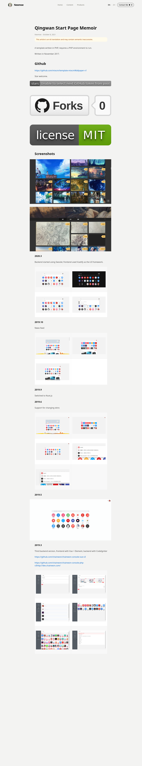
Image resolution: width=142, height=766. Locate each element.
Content (70, 5)
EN (109, 5)
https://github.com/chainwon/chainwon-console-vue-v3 (60, 556)
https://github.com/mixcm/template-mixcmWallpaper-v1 (61, 70)
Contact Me (125, 5)
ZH (114, 5)
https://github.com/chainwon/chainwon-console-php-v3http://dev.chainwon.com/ (59, 564)
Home (60, 5)
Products (80, 5)
